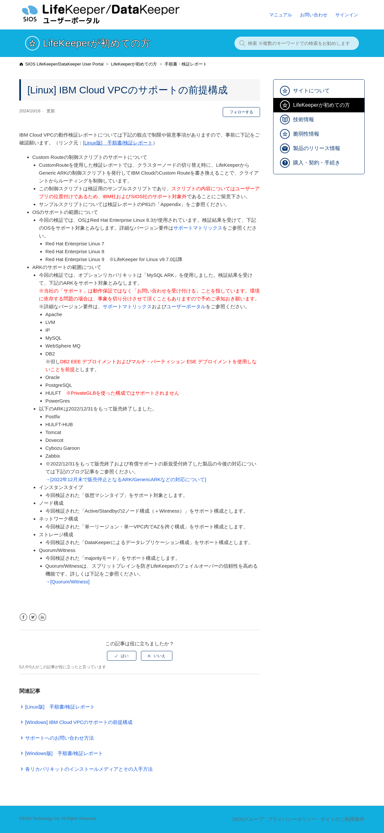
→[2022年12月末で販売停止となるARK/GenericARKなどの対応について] (125, 479)
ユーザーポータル (186, 306)
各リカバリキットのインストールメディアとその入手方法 (89, 769)
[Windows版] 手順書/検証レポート (64, 753)
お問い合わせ (313, 14)
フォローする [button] (241, 112)
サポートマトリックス (197, 228)
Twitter (33, 617)
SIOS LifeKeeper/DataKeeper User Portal (64, 64)
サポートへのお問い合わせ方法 (59, 738)
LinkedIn (42, 617)
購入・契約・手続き (316, 162)
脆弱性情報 (306, 134)
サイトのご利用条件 (343, 819)
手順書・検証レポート (186, 64)
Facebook (23, 617)
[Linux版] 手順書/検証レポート (118, 142)
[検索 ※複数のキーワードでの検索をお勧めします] (297, 43)
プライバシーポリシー (292, 819)
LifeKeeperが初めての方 (134, 64)
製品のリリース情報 (316, 148)
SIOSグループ (248, 819)
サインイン (346, 14)
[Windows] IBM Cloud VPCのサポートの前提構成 (78, 722)
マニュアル (280, 14)
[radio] (121, 656)
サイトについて (311, 90)
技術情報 (303, 119)
